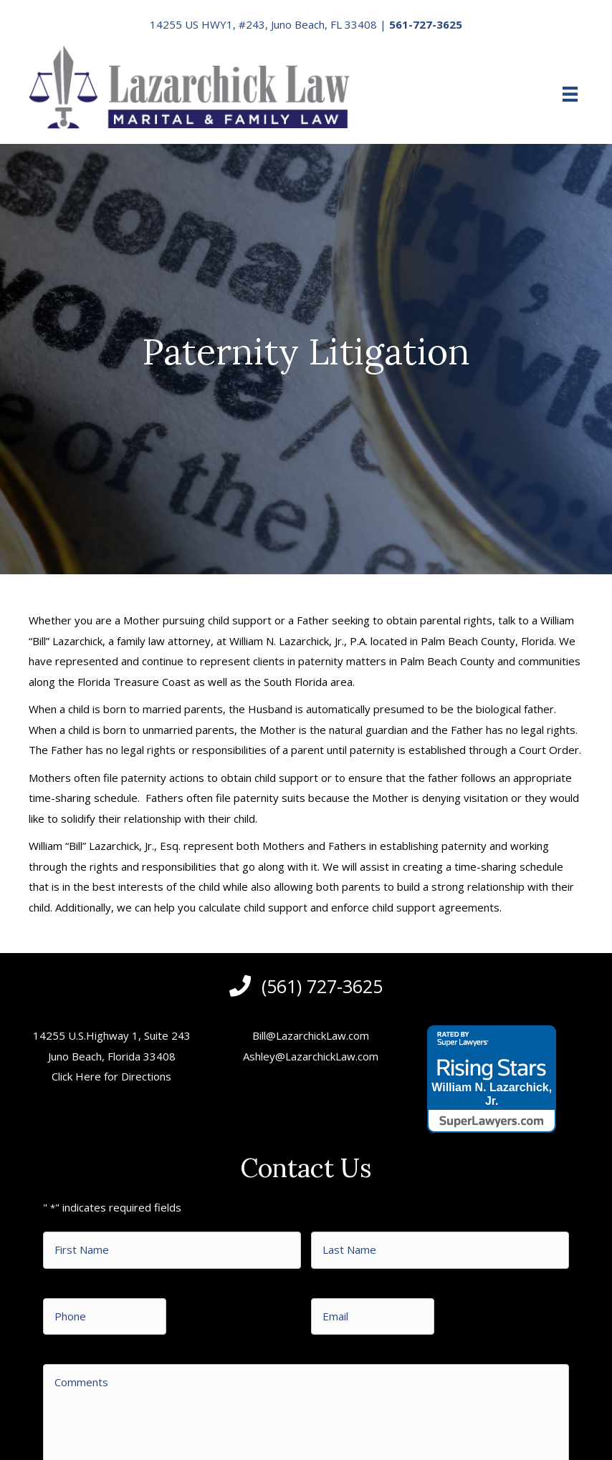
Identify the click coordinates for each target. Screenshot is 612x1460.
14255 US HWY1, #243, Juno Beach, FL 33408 (263, 24)
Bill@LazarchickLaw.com (310, 1035)
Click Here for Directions (111, 1076)
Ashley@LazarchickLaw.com (310, 1056)
